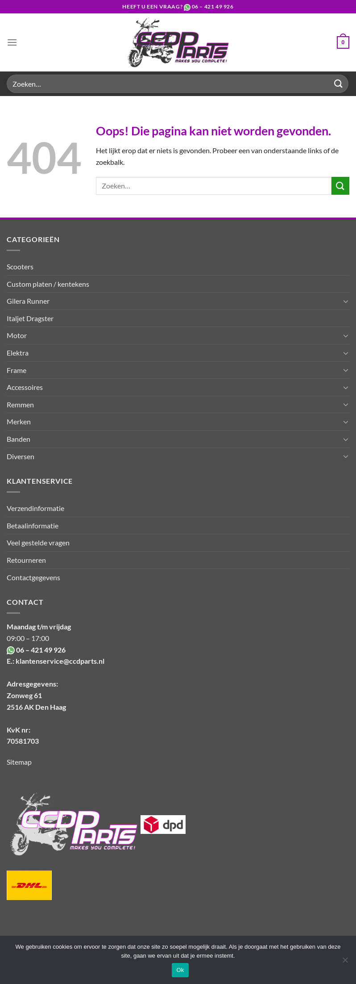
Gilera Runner (28, 301)
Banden (18, 439)
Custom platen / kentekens (48, 284)
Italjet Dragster (30, 318)
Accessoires (25, 387)
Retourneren (26, 560)
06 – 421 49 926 (213, 6)
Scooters (20, 266)
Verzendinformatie (35, 508)
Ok (180, 970)
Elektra (18, 352)
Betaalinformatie (32, 525)
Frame (16, 370)
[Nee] (344, 962)
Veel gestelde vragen (38, 542)
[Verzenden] (339, 83)
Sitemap (19, 762)
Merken (19, 421)
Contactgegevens (33, 577)
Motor (17, 335)
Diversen (20, 456)
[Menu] (12, 42)
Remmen (20, 404)
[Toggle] (345, 301)
